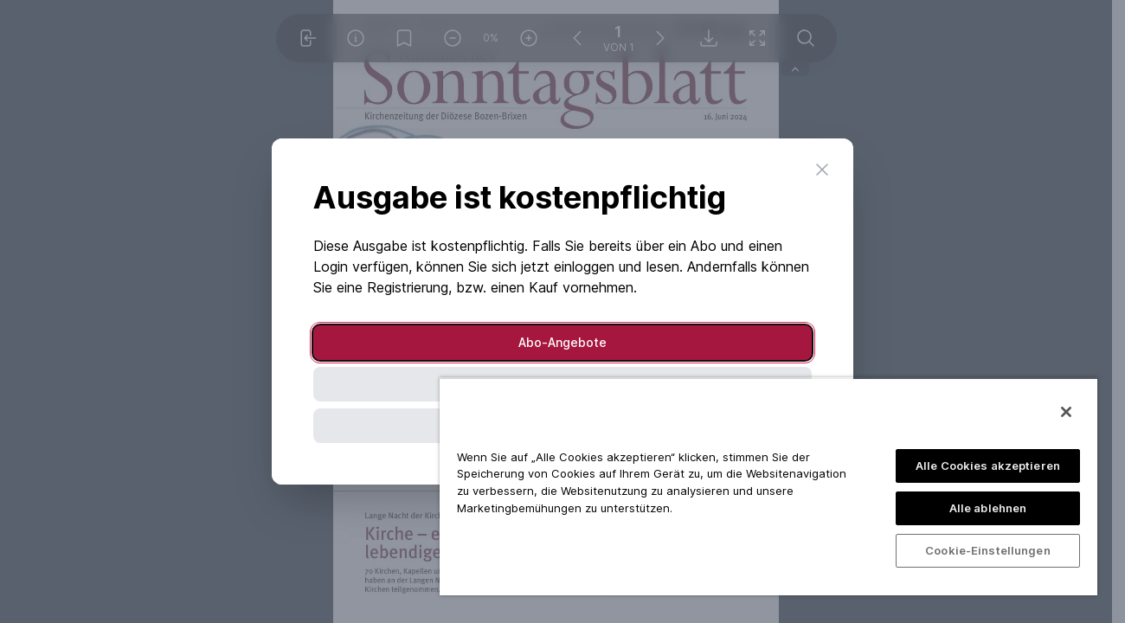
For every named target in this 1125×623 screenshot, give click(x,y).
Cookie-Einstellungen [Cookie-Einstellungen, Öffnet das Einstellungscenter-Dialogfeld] (988, 550)
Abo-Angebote (562, 342)
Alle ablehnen (988, 508)
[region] (768, 486)
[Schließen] (1066, 412)
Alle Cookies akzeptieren (988, 465)
